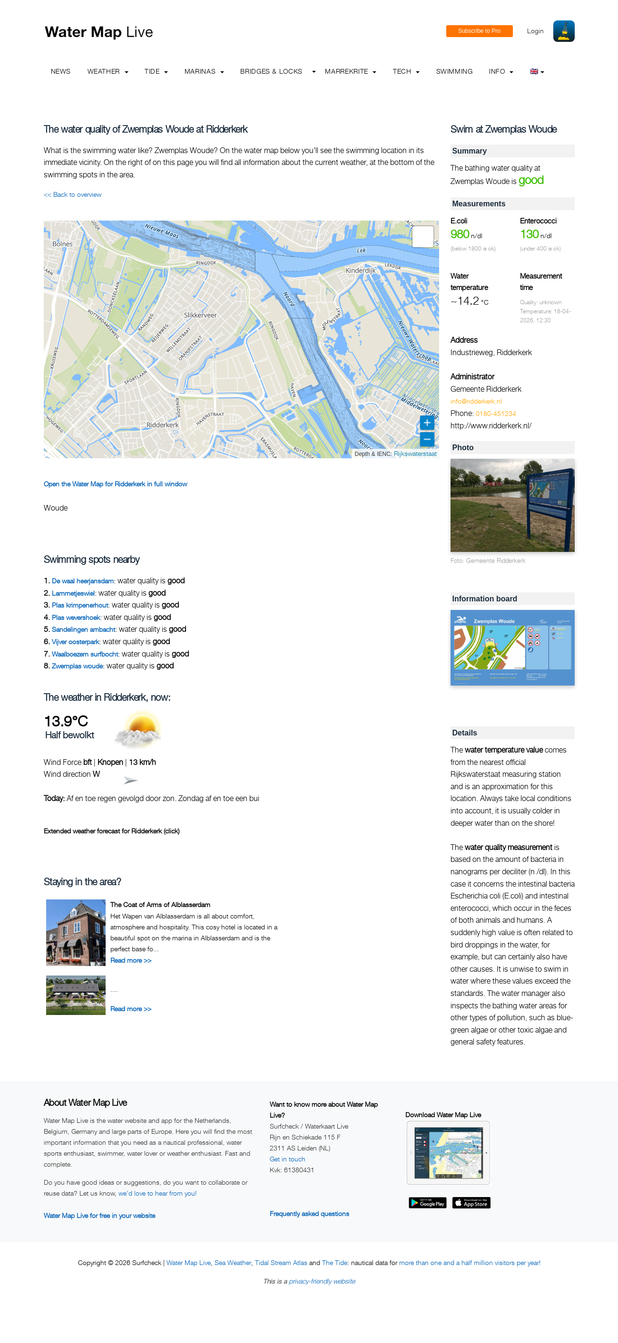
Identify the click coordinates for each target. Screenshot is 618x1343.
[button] (422, 236)
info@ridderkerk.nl (476, 401)
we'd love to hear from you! (157, 1193)
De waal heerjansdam (83, 581)
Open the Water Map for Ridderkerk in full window (115, 484)
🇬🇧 (537, 71)
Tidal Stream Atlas (281, 1262)
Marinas (204, 71)
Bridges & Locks (271, 71)
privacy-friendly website (322, 1281)
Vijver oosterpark (75, 642)
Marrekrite (350, 71)
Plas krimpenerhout (80, 605)
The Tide (334, 1262)
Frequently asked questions (309, 1213)
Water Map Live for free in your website (99, 1215)
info (501, 71)
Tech (406, 71)
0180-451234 (496, 413)
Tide (156, 71)
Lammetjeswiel (73, 593)
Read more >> (130, 960)
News (61, 71)
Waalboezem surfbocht (85, 654)
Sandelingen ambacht (83, 629)
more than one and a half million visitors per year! (469, 1262)
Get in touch (287, 1159)
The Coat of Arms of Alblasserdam (160, 904)
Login (535, 31)
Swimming (454, 71)
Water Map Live (189, 1262)
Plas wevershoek (76, 617)
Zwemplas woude (77, 666)
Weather (108, 71)
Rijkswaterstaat (415, 453)
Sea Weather (233, 1262)
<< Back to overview (72, 194)
